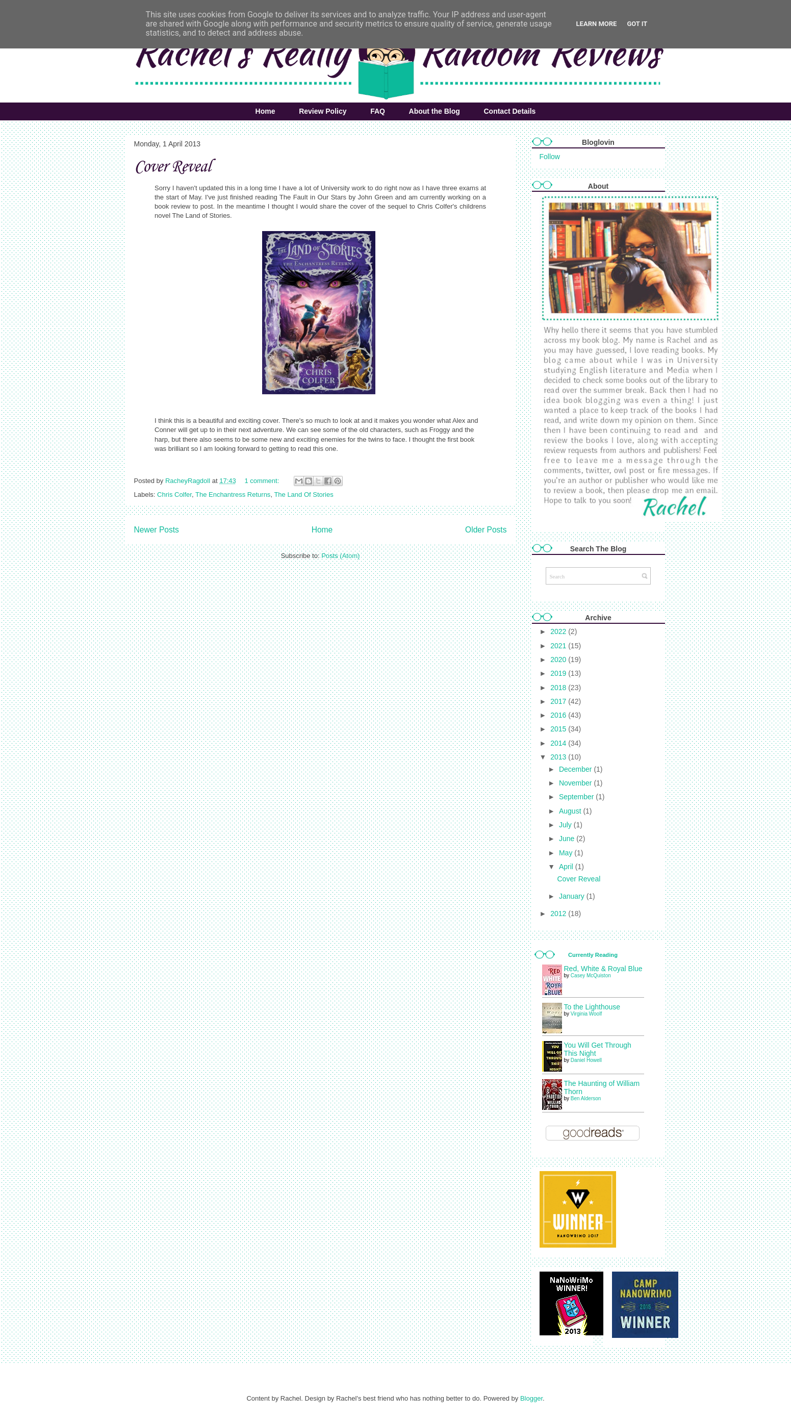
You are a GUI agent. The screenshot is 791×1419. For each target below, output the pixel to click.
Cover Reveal (172, 167)
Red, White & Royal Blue (603, 969)
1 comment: (262, 481)
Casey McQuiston (591, 975)
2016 (559, 715)
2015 (559, 729)
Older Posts (485, 529)
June (567, 838)
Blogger (531, 1398)
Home (265, 111)
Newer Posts (156, 529)
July (566, 825)
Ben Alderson (586, 1098)
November (576, 783)
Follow (550, 157)
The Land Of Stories (303, 494)
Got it (637, 24)
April (567, 867)
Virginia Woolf (586, 1014)
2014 (559, 743)
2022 (559, 631)
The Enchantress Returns (232, 494)
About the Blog (434, 111)
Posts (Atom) (340, 556)
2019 (559, 673)
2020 (559, 659)
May (566, 853)
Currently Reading (593, 955)
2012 (559, 913)
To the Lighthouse (592, 1007)
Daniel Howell (586, 1060)
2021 (559, 646)
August (571, 811)
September (577, 797)
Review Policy (322, 111)
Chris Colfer (174, 494)
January (572, 896)
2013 (559, 757)
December (576, 769)
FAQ (377, 111)
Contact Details (509, 111)
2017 (559, 701)
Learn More (596, 24)
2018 (559, 687)
